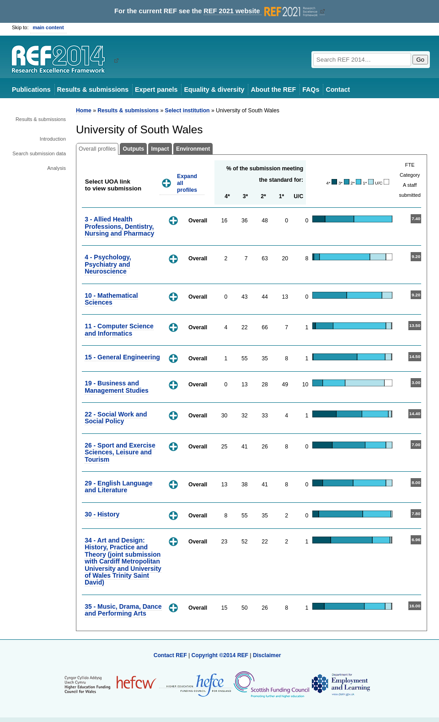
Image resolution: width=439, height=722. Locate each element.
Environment (193, 149)
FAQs (310, 89)
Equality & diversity (214, 89)
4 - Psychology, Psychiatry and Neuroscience (108, 264)
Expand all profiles (187, 183)
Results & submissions (92, 89)
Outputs (133, 149)
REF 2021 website (261, 11)
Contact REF (170, 655)
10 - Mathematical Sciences (111, 299)
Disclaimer (267, 655)
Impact (160, 149)
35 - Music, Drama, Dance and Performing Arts (123, 610)
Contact (338, 89)
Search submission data (39, 153)
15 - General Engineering (122, 357)
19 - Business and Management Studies (117, 386)
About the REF (273, 89)
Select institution (187, 110)
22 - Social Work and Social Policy (116, 418)
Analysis (56, 168)
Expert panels (156, 89)
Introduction (53, 139)
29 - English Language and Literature (118, 487)
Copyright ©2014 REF (220, 655)
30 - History (102, 514)
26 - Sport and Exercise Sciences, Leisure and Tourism (120, 452)
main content (48, 27)
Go (420, 59)
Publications (31, 89)
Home (83, 110)
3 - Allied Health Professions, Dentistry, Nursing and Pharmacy (119, 226)
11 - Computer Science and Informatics (119, 329)
